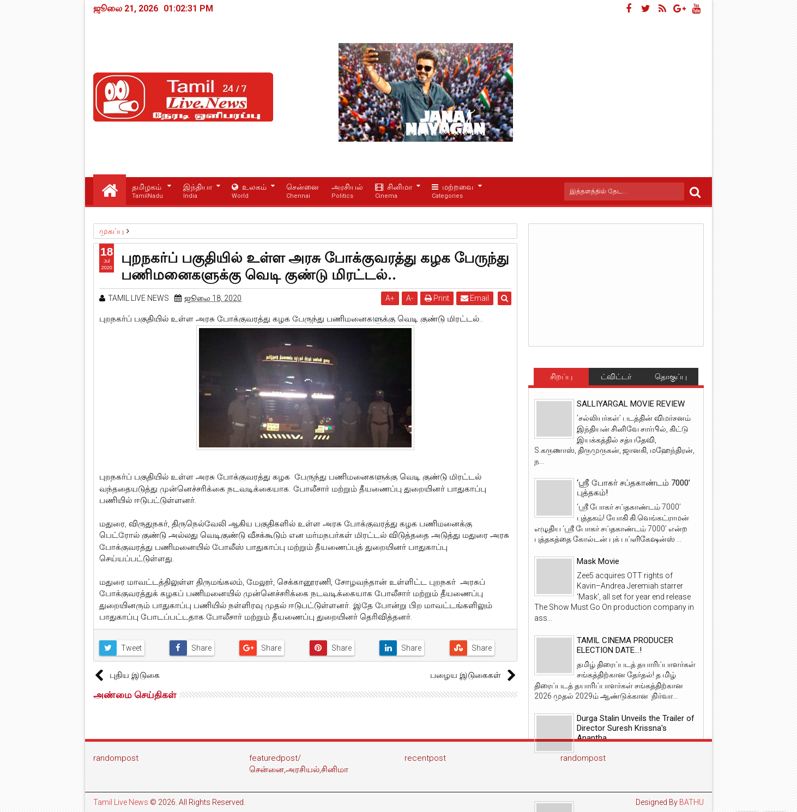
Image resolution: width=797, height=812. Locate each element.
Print (437, 298)
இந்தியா (197, 192)
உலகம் (249, 192)
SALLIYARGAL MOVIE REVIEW (631, 404)
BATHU (691, 802)
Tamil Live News (120, 802)
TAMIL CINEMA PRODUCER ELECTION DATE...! (625, 645)
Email (475, 298)
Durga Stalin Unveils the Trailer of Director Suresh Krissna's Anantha (636, 728)
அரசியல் (347, 192)
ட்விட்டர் (616, 376)
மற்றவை (452, 192)
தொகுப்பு (671, 376)
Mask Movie (598, 561)
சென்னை (302, 192)
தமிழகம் (147, 192)
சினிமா (393, 192)
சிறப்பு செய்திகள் (561, 378)
